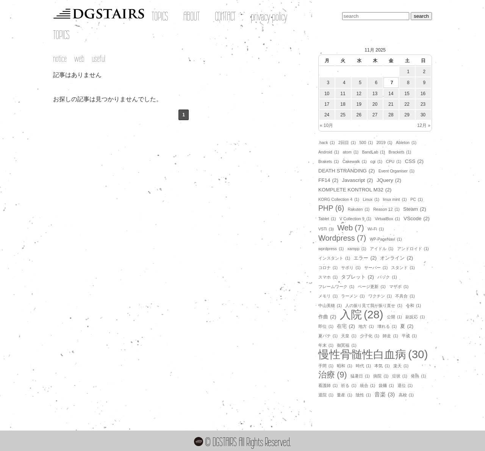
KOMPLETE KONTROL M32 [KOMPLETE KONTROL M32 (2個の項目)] (354, 189)
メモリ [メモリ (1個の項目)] (328, 296)
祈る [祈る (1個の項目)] (348, 385)
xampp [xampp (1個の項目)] (356, 248)
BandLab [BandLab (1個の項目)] (373, 152)
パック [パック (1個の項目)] (387, 277)
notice (60, 58)
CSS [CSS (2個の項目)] (414, 161)
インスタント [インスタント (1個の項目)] (334, 258)
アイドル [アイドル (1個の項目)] (381, 248)
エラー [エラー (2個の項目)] (365, 258)
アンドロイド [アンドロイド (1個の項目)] (413, 248)
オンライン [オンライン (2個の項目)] (396, 258)
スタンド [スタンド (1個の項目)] (403, 267)
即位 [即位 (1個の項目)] (325, 326)
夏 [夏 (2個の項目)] (406, 326)
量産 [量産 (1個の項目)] (344, 394)
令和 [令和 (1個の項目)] (413, 305)
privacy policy (269, 16)
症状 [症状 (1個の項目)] (399, 376)
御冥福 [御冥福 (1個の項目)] (346, 345)
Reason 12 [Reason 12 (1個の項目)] (386, 209)
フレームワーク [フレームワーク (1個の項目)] (336, 286)
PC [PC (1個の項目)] (416, 199)
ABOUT (191, 16)
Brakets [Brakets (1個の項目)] (328, 161)
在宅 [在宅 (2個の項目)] (346, 326)
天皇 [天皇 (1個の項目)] (348, 335)
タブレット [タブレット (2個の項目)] (357, 277)
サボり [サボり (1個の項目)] (350, 267)
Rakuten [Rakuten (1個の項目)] (359, 209)
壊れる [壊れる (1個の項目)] (387, 326)
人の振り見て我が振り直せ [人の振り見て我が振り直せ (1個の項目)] (373, 305)
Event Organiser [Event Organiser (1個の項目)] (397, 170)
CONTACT (225, 16)
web (79, 58)
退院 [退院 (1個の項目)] (325, 394)
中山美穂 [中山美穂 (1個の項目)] (330, 305)
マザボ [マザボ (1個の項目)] (398, 286)
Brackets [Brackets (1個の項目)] (400, 152)
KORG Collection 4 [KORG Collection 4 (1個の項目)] (338, 199)
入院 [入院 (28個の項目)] (361, 314)
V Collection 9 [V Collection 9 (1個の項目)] (355, 218)
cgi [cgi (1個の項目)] (376, 161)
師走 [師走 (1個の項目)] (390, 335)
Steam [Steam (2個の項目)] (414, 209)
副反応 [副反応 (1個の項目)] (415, 316)
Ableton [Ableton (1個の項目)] (406, 142)
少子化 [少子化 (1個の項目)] (369, 335)
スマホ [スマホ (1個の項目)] (328, 277)
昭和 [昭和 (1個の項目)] (344, 365)
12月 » (423, 125)
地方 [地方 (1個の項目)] (366, 326)
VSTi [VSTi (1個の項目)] (326, 228)
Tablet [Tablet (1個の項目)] (327, 218)
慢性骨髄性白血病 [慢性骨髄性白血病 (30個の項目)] (373, 354)
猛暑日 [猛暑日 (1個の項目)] (360, 376)
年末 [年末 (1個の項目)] (325, 345)
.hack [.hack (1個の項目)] (326, 142)
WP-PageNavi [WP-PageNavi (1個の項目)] (386, 239)
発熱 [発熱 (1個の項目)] (418, 376)
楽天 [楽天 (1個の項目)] (400, 365)
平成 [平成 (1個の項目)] (409, 335)
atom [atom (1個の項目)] (350, 152)
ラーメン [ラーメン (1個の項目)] (353, 296)
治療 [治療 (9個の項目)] (332, 374)
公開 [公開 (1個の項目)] (394, 316)
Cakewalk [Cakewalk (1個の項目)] (355, 161)
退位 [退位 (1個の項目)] (405, 385)
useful (98, 58)
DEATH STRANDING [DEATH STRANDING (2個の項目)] (346, 170)
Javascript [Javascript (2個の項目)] (357, 180)
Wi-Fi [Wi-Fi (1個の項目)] (376, 228)
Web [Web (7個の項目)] (350, 227)
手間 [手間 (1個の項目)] (325, 365)
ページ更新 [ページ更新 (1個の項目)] (371, 286)
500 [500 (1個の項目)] (366, 142)
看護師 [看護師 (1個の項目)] (328, 385)
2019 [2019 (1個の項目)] (385, 142)
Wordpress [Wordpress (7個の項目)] (342, 238)
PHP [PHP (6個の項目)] (331, 208)
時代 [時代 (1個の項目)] (363, 365)
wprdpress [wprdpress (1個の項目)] (331, 248)
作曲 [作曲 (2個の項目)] (327, 316)
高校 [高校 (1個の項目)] (406, 394)
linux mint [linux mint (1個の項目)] (395, 199)
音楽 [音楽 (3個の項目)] (384, 394)
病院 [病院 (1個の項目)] (380, 376)
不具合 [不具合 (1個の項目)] (405, 296)
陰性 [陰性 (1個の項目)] (363, 394)
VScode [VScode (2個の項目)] (417, 218)
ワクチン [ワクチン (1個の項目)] (380, 296)
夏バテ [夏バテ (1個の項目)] (328, 335)
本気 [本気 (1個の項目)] (382, 365)
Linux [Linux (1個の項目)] (371, 199)
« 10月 (326, 125)
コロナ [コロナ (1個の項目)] (328, 267)
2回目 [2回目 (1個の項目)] (347, 142)
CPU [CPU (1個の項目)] (393, 161)
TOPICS (160, 16)
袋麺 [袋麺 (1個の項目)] (386, 385)
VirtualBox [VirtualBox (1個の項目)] (387, 218)
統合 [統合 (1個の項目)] (367, 385)
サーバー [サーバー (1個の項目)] (376, 267)
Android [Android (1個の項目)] (328, 152)
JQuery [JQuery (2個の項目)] (389, 180)
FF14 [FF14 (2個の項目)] (328, 180)
